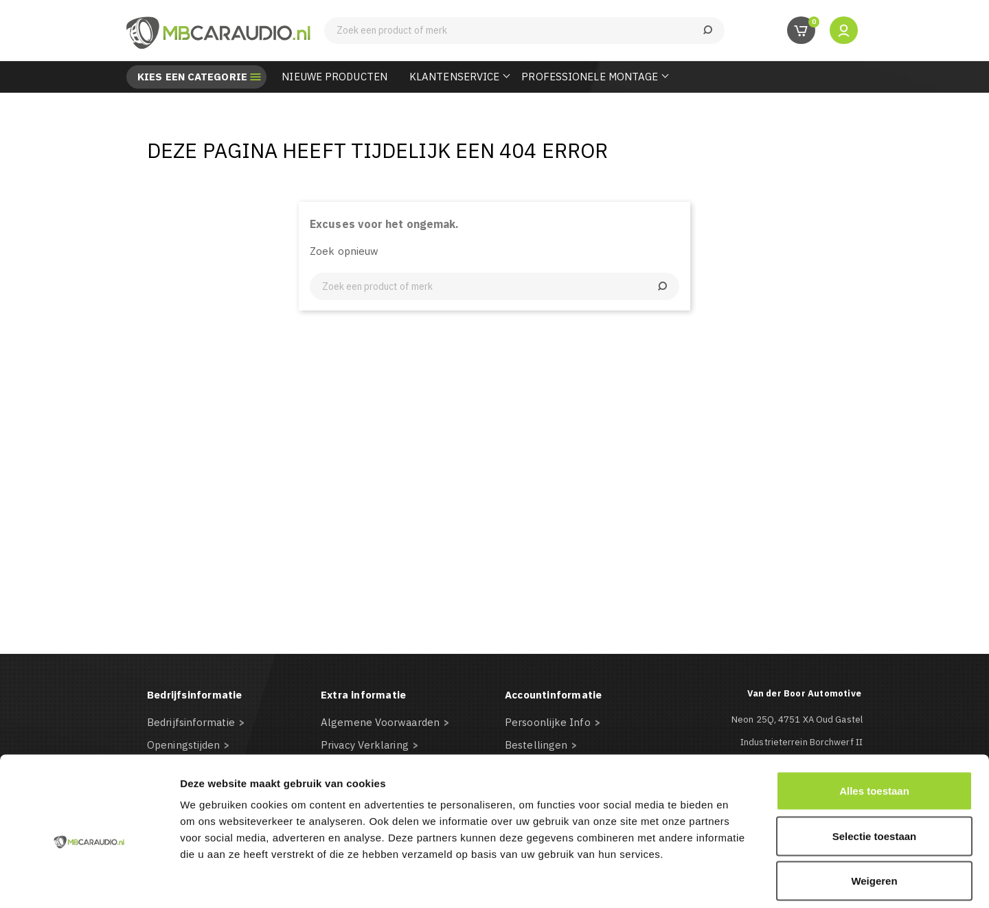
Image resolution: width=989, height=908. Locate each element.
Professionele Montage (589, 76)
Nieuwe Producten (334, 76)
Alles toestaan (874, 728)
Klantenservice (454, 76)
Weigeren (874, 818)
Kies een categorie (192, 77)
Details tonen (742, 881)
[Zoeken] (524, 30)
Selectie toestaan (874, 773)
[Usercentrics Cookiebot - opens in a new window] (89, 881)
